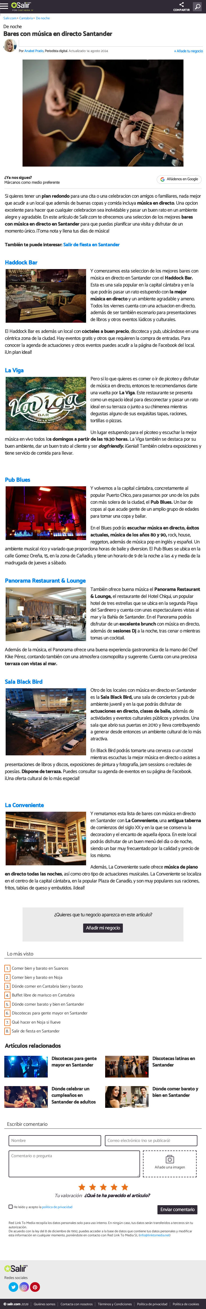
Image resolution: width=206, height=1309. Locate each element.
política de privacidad (57, 1207)
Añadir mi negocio (103, 928)
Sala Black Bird (23, 682)
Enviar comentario (177, 1210)
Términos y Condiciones (115, 1304)
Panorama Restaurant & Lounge (45, 581)
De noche (43, 18)
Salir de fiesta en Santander (91, 245)
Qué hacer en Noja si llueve (36, 1022)
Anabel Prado (33, 51)
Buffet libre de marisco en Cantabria (43, 995)
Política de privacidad (152, 1304)
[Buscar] (198, 6)
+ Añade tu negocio (188, 51)
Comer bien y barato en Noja (37, 977)
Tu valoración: (68, 1196)
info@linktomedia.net (154, 1235)
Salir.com (9, 18)
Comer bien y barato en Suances (40, 968)
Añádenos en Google (179, 180)
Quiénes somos (44, 1304)
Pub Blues (17, 480)
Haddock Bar (21, 263)
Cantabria (24, 10)
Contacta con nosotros (77, 1304)
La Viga (14, 371)
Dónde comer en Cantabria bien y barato (47, 986)
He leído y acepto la (43, 1207)
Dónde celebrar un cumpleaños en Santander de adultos (73, 1096)
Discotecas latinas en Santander (173, 1062)
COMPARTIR (181, 7)
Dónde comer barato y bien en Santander (48, 1004)
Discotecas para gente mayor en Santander (49, 1013)
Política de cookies (186, 1304)
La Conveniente (24, 805)
